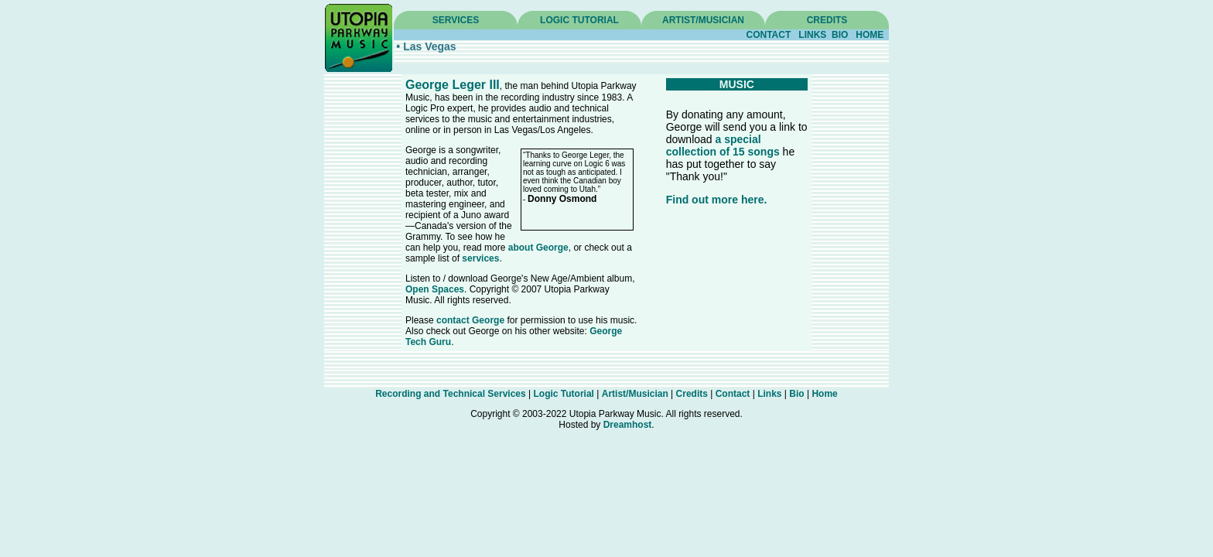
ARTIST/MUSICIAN (703, 20)
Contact (733, 393)
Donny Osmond (562, 198)
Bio (796, 393)
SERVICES (455, 20)
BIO (840, 34)
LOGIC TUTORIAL (579, 20)
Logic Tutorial (564, 393)
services (480, 258)
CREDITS (827, 20)
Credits (692, 393)
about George (538, 247)
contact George (470, 320)
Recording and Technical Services (450, 393)
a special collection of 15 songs (723, 145)
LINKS (812, 34)
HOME (869, 34)
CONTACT (769, 34)
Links (769, 393)
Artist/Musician (635, 393)
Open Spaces (434, 289)
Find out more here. (716, 199)
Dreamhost (627, 424)
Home (824, 393)
